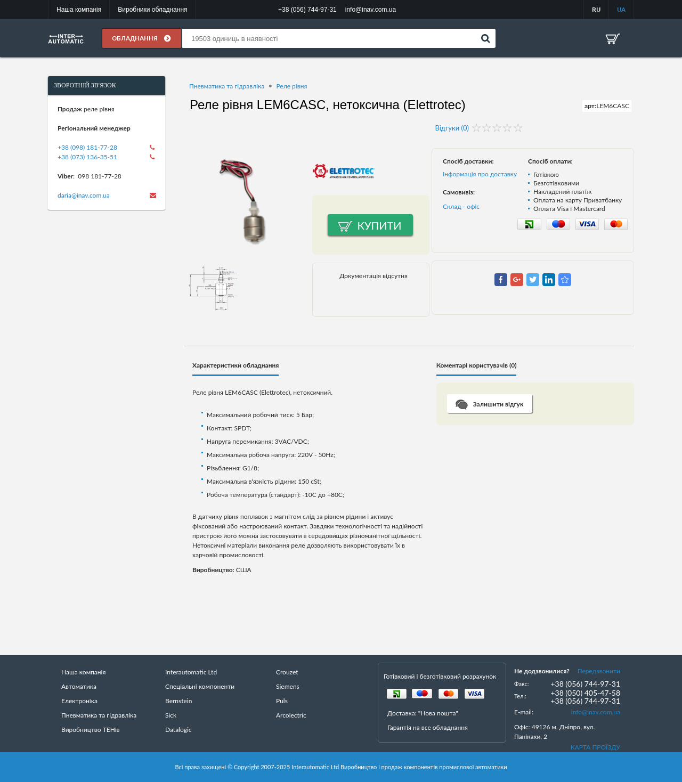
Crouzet (287, 672)
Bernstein (178, 701)
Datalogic (178, 730)
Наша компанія (78, 9)
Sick (170, 715)
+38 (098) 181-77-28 (87, 147)
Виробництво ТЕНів (90, 730)
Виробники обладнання (152, 9)
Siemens (287, 686)
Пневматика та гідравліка (226, 86)
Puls (282, 701)
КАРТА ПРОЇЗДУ (595, 747)
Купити (380, 225)
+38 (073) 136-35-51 (87, 157)
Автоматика (78, 686)
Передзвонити (599, 671)
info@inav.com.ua (595, 712)
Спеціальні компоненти (199, 686)
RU (596, 9)
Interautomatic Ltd (191, 672)
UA (621, 9)
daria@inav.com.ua (84, 195)
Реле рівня (291, 86)
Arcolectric (291, 715)
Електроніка (79, 701)
